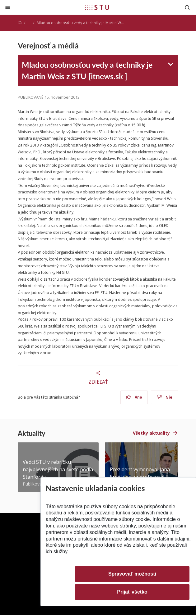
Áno (134, 397)
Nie (165, 397)
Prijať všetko (132, 592)
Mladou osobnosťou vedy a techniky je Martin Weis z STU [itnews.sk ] (87, 70)
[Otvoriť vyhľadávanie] (187, 7)
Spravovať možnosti (132, 574)
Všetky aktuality (151, 433)
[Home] (19, 22)
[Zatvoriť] (7, 7)
